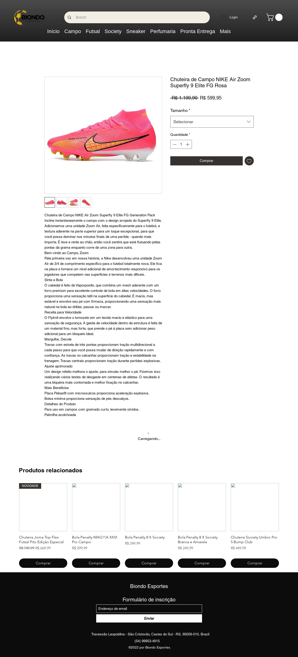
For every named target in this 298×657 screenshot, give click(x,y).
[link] (275, 17)
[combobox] (212, 122)
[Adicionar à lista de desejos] (249, 160)
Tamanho (180, 110)
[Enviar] (149, 618)
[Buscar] (137, 17)
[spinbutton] (181, 144)
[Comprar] (43, 563)
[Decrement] (174, 144)
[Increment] (188, 144)
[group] (149, 525)
